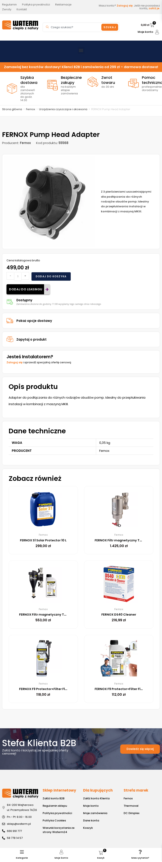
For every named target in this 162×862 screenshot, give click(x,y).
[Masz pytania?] (140, 848)
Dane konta (91, 820)
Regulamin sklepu (55, 806)
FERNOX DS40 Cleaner (119, 614)
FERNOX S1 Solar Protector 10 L (45, 540)
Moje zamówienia (95, 813)
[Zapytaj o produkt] (10, 339)
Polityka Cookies (54, 820)
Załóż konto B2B (53, 798)
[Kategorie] (22, 848)
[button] (81, 50)
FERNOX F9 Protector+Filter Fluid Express (53, 688)
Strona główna (12, 109)
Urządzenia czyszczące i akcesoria (63, 109)
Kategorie (22, 854)
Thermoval (131, 806)
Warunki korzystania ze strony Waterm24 (58, 830)
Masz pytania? (140, 854)
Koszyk (88, 828)
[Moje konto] (157, 32)
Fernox (30, 109)
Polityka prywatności (57, 813)
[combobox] (72, 27)
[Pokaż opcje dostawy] (10, 320)
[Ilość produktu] (18, 276)
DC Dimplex (131, 813)
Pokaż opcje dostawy (34, 321)
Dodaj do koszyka (51, 276)
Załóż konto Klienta (96, 798)
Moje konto (145, 32)
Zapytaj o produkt (31, 339)
